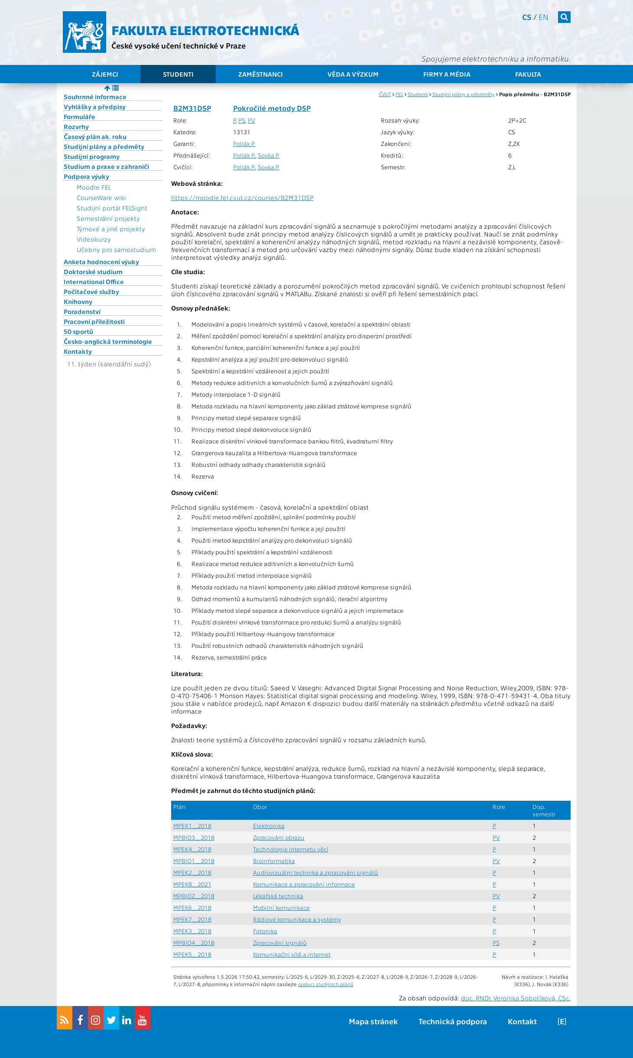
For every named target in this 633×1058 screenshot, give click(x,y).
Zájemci (105, 74)
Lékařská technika (278, 895)
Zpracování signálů (280, 942)
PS (241, 120)
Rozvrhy (76, 126)
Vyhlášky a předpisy (95, 106)
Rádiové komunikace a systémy (297, 919)
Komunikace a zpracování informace (304, 884)
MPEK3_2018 (192, 931)
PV (251, 120)
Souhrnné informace (95, 96)
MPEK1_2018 (192, 825)
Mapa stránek (373, 1021)
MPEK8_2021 (192, 884)
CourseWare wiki (101, 197)
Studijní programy (92, 156)
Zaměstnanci (260, 74)
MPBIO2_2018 (193, 895)
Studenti (178, 74)
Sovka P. (268, 155)
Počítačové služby (91, 291)
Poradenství (82, 311)
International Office (94, 281)
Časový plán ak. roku (95, 136)
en (544, 16)
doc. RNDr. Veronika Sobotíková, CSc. (516, 998)
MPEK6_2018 (192, 907)
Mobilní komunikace (281, 907)
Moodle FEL (94, 187)
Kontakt (522, 1021)
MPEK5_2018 (192, 954)
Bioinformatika (274, 860)
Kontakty (78, 351)
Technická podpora (453, 1021)
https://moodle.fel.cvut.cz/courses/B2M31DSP (242, 197)
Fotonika (265, 931)
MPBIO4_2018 (193, 942)
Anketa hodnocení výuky (101, 261)
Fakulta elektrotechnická (205, 29)
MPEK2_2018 (192, 872)
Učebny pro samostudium (116, 249)
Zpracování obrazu (279, 837)
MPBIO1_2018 (193, 860)
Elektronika (269, 825)
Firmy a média (447, 74)
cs (527, 16)
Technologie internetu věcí (290, 849)
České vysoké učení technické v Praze (178, 45)
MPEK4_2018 (192, 849)
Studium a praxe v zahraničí (106, 166)
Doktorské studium (93, 271)
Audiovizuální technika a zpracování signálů (315, 872)
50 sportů (78, 331)
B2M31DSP (192, 108)
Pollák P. (244, 143)
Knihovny (78, 301)
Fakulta (528, 74)
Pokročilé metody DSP (272, 108)
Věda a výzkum (353, 74)
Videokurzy (94, 239)
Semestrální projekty (108, 218)
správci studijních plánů (326, 984)
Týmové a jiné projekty (111, 229)
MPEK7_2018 (192, 919)
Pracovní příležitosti (94, 321)
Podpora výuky (86, 176)
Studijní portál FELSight (112, 208)
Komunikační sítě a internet (292, 954)
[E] (562, 1021)
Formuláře (79, 116)
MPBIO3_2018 (193, 837)
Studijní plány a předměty (104, 146)
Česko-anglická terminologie (108, 341)
